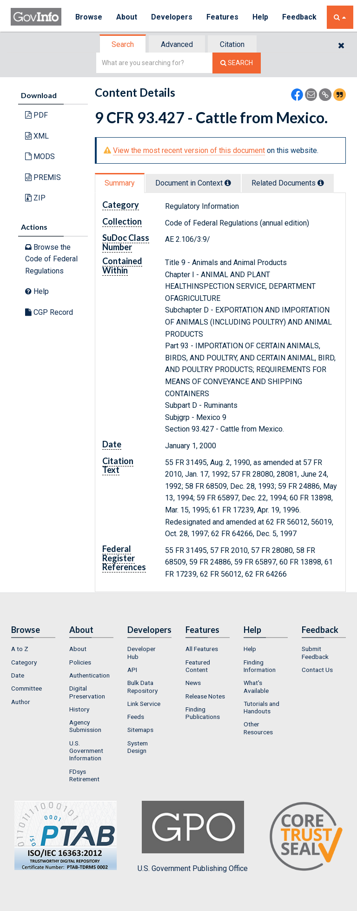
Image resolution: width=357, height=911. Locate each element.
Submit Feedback (315, 652)
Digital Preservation (87, 692)
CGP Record (49, 312)
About (126, 17)
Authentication (89, 675)
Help (260, 17)
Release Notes (205, 696)
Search (123, 44)
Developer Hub (141, 652)
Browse (88, 17)
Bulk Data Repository (142, 686)
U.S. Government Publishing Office (193, 836)
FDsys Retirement (84, 775)
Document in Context (193, 183)
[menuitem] (33, 649)
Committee (26, 688)
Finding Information (260, 665)
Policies (80, 662)
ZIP (35, 197)
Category (24, 662)
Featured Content (197, 665)
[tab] (123, 44)
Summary (120, 183)
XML (37, 136)
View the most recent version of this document (189, 150)
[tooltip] (228, 182)
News (193, 682)
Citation (232, 44)
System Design (137, 746)
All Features (201, 648)
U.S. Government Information (86, 750)
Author (20, 701)
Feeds (135, 716)
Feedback (299, 17)
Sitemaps (140, 729)
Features (222, 17)
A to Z (19, 648)
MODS (40, 156)
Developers (171, 17)
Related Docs (287, 183)
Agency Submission (85, 725)
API (132, 669)
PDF (36, 115)
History (79, 709)
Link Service (143, 703)
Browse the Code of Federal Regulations (51, 259)
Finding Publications (202, 712)
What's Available (256, 686)
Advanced (177, 44)
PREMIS (43, 177)
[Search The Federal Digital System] (236, 63)
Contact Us (317, 669)
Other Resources (258, 727)
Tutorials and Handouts (261, 707)
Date (17, 675)
